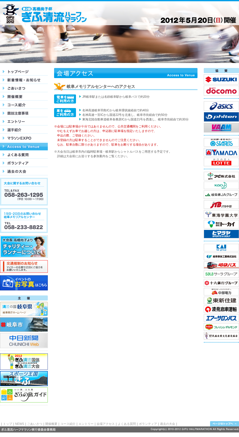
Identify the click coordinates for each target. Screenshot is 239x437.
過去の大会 (167, 424)
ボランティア (148, 424)
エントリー (86, 424)
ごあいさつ (34, 424)
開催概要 (51, 424)
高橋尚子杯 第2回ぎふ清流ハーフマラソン (47, 13)
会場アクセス (106, 424)
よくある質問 (127, 424)
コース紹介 (67, 424)
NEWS (19, 424)
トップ (7, 424)
